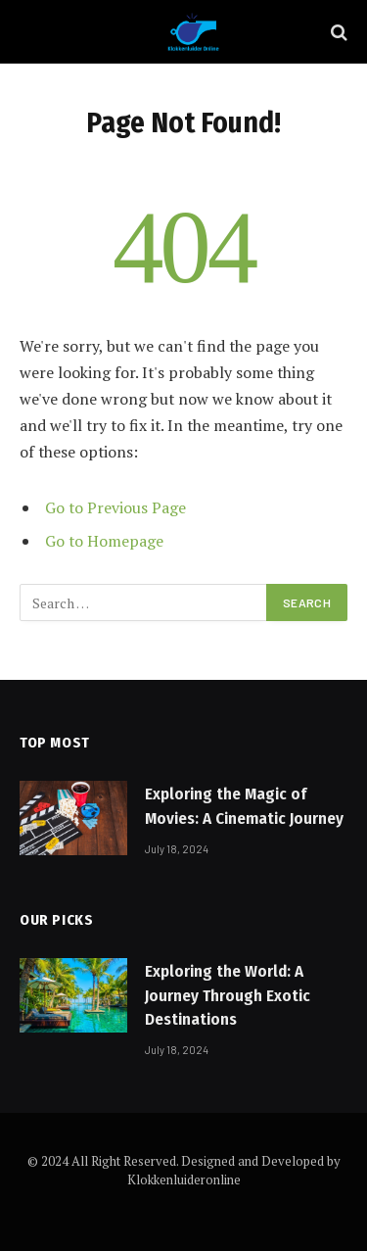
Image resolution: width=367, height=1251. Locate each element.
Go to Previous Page (115, 507)
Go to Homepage (104, 541)
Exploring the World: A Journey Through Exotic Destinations (227, 995)
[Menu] (32, 32)
